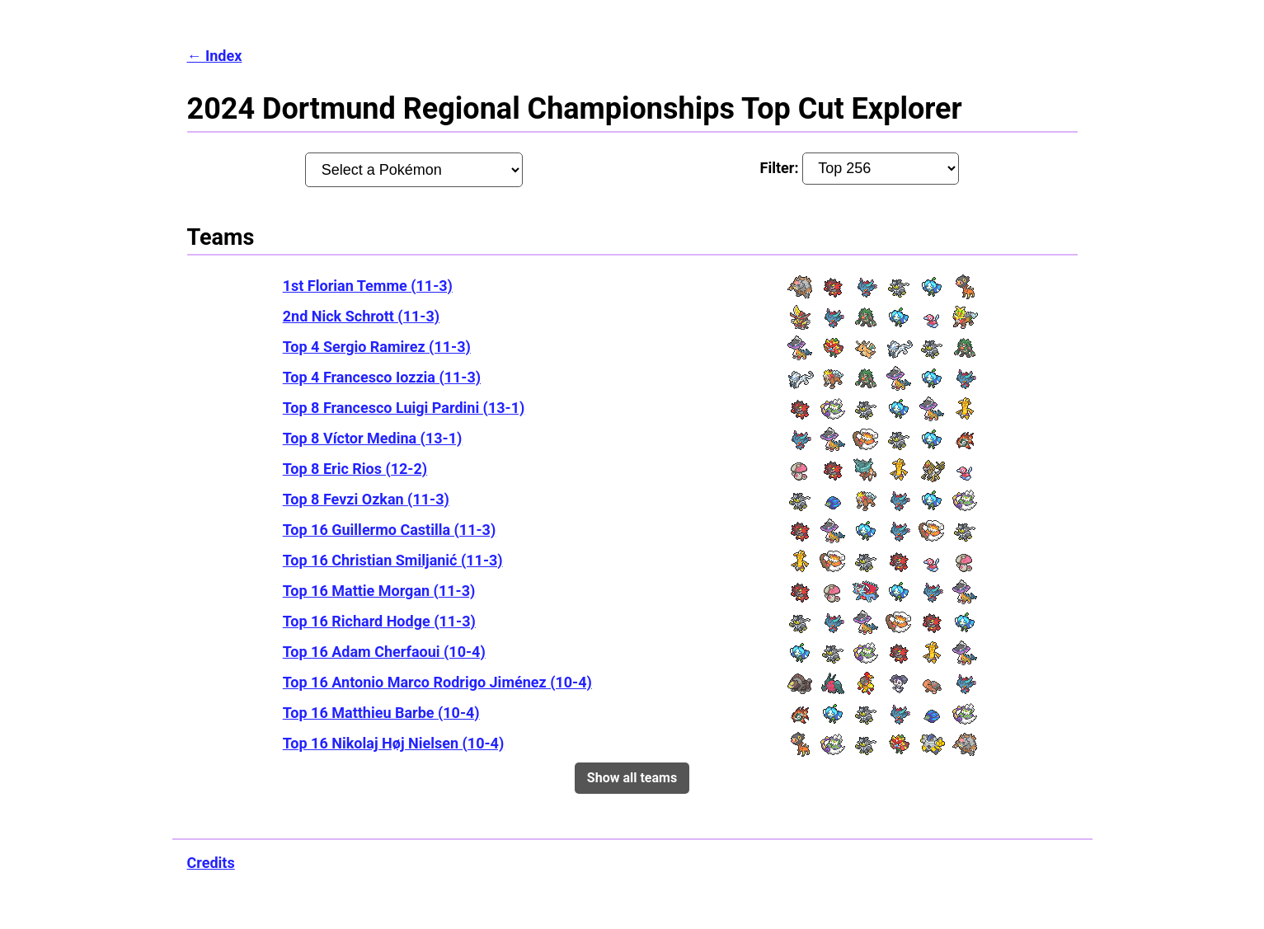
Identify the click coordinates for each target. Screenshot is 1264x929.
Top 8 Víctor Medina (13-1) (373, 438)
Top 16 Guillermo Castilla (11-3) (389, 529)
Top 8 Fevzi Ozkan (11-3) (366, 499)
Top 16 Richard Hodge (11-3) (379, 621)
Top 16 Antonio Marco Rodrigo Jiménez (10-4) (437, 682)
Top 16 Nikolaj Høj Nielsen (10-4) (394, 743)
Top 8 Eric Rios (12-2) (355, 468)
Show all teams (632, 778)
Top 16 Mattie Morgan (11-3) (379, 590)
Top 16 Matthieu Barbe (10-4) (381, 712)
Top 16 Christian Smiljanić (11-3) (393, 560)
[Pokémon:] (414, 169)
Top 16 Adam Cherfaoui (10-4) (384, 651)
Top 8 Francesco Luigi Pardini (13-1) (404, 407)
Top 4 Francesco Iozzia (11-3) (382, 377)
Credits (211, 862)
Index (223, 55)
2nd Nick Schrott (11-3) (361, 316)
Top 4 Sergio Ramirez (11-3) (377, 346)
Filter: (859, 168)
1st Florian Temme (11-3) (368, 285)
